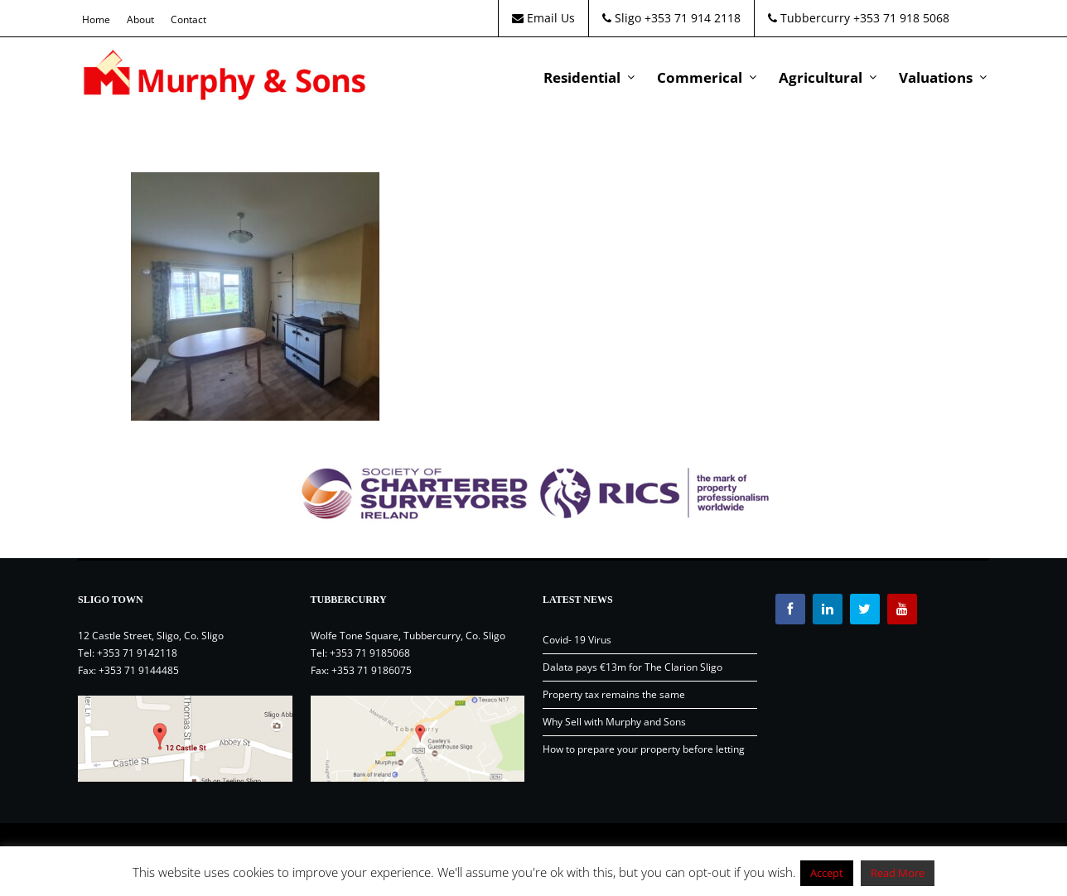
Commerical (699, 77)
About (140, 19)
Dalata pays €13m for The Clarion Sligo (632, 667)
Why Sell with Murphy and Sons (614, 722)
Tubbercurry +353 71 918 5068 (858, 18)
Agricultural (820, 77)
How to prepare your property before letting (644, 749)
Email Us (543, 18)
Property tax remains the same (614, 694)
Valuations (936, 77)
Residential (581, 77)
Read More (898, 872)
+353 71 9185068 (370, 653)
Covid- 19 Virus (577, 640)
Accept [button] (826, 872)
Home (96, 19)
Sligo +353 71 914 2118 (671, 18)
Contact (188, 19)
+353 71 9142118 (137, 653)
